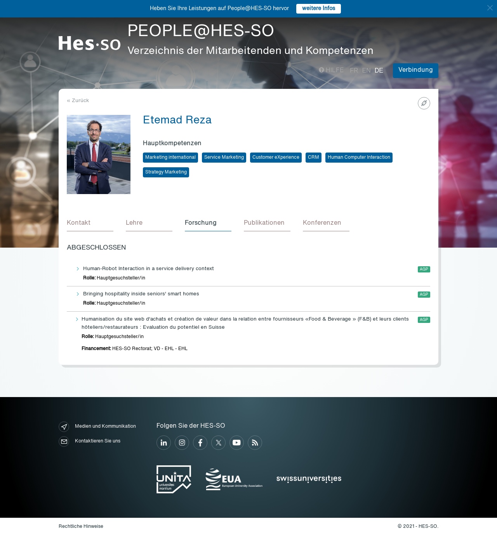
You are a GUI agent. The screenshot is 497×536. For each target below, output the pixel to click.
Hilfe (331, 71)
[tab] (90, 223)
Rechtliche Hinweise (81, 526)
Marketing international (170, 157)
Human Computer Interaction (359, 157)
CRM (313, 157)
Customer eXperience (275, 157)
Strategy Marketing (166, 172)
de (379, 70)
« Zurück (78, 100)
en (366, 70)
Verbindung (415, 70)
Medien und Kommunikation (97, 427)
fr (354, 70)
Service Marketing (224, 157)
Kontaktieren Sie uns (89, 441)
